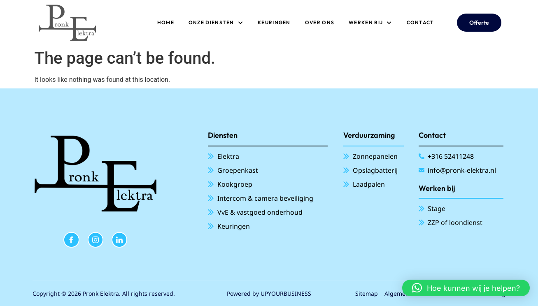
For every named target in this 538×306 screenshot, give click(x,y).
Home (165, 22)
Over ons (319, 22)
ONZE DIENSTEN (216, 22)
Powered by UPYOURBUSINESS (269, 293)
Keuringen (274, 22)
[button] (466, 288)
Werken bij (370, 22)
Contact (420, 22)
